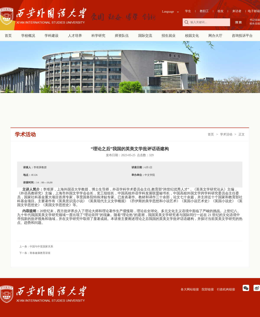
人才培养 (75, 35)
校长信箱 (255, 23)
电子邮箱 (254, 11)
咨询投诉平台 (242, 35)
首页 (8, 35)
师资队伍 (122, 35)
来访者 (236, 11)
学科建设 (51, 35)
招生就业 (169, 35)
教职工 (204, 11)
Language (168, 11)
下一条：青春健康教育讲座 (34, 253)
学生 (188, 11)
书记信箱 (255, 19)
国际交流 (145, 35)
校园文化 (192, 35)
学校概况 (28, 35)
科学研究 (98, 35)
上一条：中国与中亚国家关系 (36, 246)
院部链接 (207, 289)
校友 (221, 11)
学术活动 (226, 134)
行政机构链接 (225, 289)
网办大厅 (215, 35)
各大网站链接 (189, 289)
